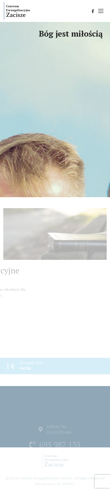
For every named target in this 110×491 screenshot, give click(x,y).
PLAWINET (66, 483)
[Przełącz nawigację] (101, 11)
